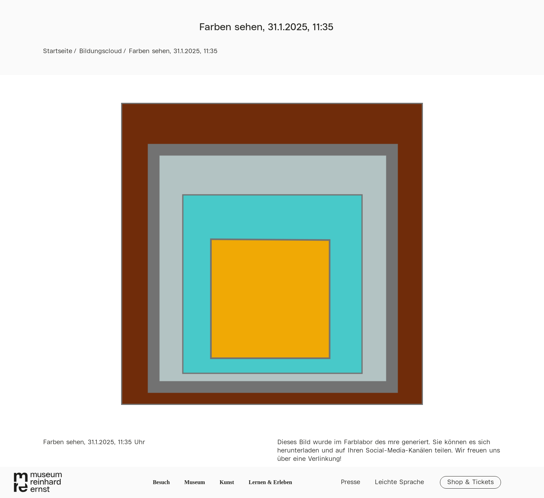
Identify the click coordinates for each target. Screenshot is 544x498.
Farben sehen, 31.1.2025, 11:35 (173, 51)
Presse (350, 482)
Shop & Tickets (470, 482)
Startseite (57, 51)
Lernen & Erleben (270, 482)
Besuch (161, 482)
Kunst (227, 482)
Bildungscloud (100, 51)
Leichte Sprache (399, 482)
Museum (194, 482)
